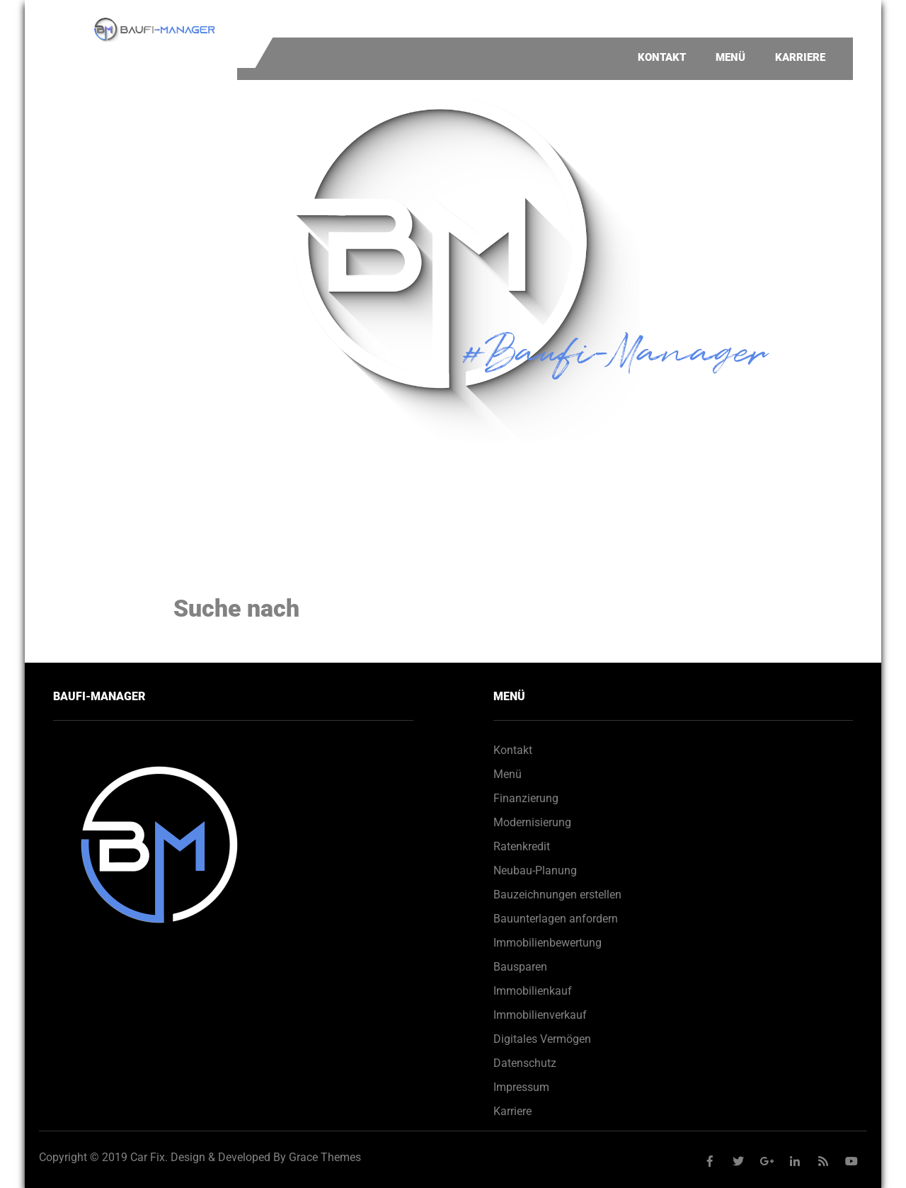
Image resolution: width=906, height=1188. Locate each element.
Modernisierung (532, 822)
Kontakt (662, 57)
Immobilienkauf (532, 991)
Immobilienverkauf (540, 1015)
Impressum (521, 1087)
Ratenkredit (521, 846)
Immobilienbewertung (547, 942)
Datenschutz (524, 1063)
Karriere (800, 57)
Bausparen (520, 966)
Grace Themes (325, 1157)
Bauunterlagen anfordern (555, 918)
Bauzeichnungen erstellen (557, 894)
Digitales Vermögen (542, 1039)
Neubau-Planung (535, 870)
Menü (730, 57)
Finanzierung (525, 798)
